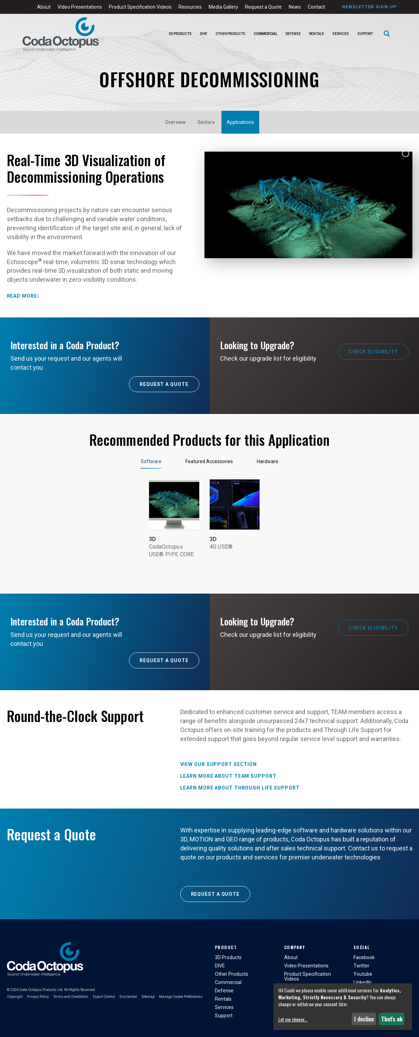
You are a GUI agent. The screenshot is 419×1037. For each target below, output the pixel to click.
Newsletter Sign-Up (369, 6)
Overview (175, 122)
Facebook (364, 957)
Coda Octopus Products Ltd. (41, 990)
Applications (240, 122)
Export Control (104, 997)
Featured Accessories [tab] (209, 461)
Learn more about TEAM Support (228, 776)
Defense (293, 34)
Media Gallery (223, 7)
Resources (190, 7)
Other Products (230, 34)
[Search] (386, 34)
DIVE (203, 34)
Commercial (265, 34)
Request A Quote (164, 384)
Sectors (206, 122)
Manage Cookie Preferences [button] (181, 997)
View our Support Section (218, 764)
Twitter (361, 965)
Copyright (15, 997)
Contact (316, 7)
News (295, 7)
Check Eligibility (373, 351)
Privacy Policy (38, 997)
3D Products (180, 34)
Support (365, 34)
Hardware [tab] (267, 461)
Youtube (362, 974)
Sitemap (148, 997)
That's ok (391, 1019)
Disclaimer (128, 997)
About (44, 7)
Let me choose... (292, 1019)
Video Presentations (80, 7)
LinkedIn (362, 982)
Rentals (316, 34)
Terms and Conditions (70, 997)
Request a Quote (263, 7)
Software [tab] (151, 461)
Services (340, 34)
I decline (364, 1019)
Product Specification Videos (140, 7)
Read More (22, 296)
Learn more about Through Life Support (240, 788)
